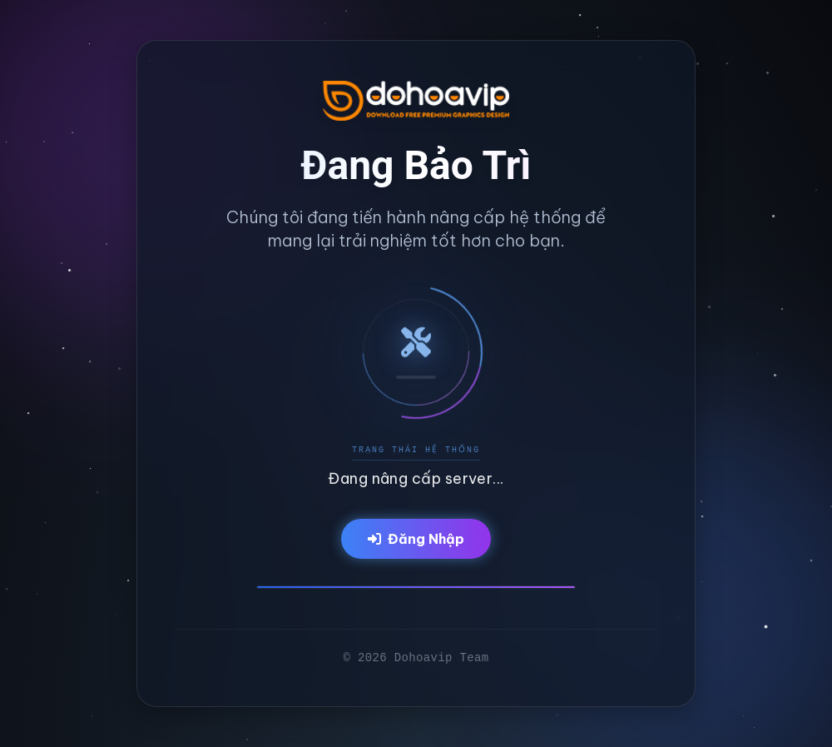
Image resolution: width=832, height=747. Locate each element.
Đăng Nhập (416, 538)
